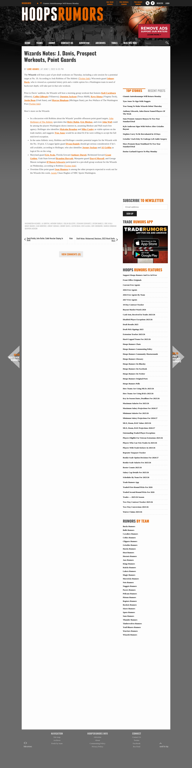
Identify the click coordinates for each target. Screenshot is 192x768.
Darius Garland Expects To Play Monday (140, 151)
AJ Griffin (106, 147)
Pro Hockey (138, 3)
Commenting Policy (97, 743)
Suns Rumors (128, 616)
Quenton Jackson (68, 96)
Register (160, 3)
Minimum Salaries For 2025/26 (136, 413)
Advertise (84, 43)
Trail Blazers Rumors (132, 627)
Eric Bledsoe (86, 122)
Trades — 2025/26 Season (133, 497)
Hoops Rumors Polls (131, 384)
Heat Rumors (128, 552)
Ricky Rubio (73, 122)
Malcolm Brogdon (68, 129)
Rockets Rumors (130, 605)
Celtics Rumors (129, 537)
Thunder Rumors (130, 620)
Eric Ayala (50, 155)
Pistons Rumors (129, 597)
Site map (57, 737)
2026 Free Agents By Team (134, 295)
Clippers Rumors (130, 541)
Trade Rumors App (131, 482)
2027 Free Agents (130, 300)
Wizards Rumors (130, 635)
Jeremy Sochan (89, 147)
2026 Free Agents (130, 290)
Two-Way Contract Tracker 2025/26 (138, 502)
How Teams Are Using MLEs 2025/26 (138, 388)
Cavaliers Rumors (130, 534)
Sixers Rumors (129, 608)
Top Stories (134, 90)
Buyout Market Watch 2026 (134, 310)
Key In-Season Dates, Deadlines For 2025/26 (141, 398)
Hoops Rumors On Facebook (135, 369)
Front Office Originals (132, 280)
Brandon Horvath (64, 158)
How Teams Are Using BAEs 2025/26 (138, 393)
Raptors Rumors (130, 601)
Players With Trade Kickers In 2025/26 (139, 448)
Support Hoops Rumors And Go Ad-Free (140, 275)
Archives (100, 43)
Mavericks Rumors (131, 579)
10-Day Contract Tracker (133, 305)
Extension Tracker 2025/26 (134, 334)
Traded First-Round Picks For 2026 (137, 487)
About (52, 43)
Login (167, 3)
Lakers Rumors (129, 571)
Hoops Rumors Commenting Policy (137, 349)
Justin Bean (29, 100)
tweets (54, 173)
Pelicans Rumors (130, 594)
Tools (114, 43)
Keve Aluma (97, 96)
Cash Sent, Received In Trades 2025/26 (139, 314)
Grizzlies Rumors (130, 545)
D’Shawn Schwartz (56, 162)
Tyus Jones (60, 133)
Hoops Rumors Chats (132, 344)
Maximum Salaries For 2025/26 (136, 403)
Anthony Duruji (79, 155)
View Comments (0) (71, 254)
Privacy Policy (97, 746)
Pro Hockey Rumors (176, 357)
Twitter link (84, 78)
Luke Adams (33, 69)
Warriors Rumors (130, 631)
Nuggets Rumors (130, 586)
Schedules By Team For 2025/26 (136, 477)
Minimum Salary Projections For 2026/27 (140, 418)
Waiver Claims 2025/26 (132, 512)
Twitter (136, 740)
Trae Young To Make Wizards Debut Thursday (142, 106)
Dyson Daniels (73, 144)
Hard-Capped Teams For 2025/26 (137, 339)
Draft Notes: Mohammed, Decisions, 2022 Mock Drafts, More (95, 239)
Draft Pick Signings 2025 (133, 329)
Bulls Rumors (128, 530)
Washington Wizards (32, 223)
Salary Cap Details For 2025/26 (136, 472)
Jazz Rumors (128, 560)
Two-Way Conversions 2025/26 (135, 507)
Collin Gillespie (40, 96)
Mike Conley (88, 129)
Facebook (136, 743)
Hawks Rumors (129, 549)
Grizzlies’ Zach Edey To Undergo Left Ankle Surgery (145, 139)
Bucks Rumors (129, 526)
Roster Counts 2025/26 (132, 467)
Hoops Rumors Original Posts (135, 379)
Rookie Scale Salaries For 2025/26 (137, 462)
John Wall (107, 122)
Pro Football (124, 3)
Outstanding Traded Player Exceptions (139, 433)
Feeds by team (57, 743)
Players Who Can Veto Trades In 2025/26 (140, 443)
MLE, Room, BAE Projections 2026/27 (139, 428)
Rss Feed (136, 746)
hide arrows (28, 745)
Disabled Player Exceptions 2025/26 (137, 319)
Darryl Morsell (97, 158)
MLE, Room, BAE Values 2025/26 (137, 423)
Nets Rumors (128, 582)
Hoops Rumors (30, 8)
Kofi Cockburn (108, 93)
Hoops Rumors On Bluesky (134, 364)
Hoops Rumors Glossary (133, 359)
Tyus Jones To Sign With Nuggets (137, 101)
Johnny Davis (65, 226)
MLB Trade (110, 3)
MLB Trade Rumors (14, 357)
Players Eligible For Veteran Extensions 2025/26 (143, 438)
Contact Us (67, 43)
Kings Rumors (129, 564)
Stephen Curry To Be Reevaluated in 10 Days (141, 134)
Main (71, 238)
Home (27, 43)
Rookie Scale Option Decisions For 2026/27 (141, 457)
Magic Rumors (129, 575)
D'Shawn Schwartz (84, 223)
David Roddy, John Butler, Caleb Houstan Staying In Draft (45, 239)
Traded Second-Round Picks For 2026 (138, 492)
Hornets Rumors (130, 556)
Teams (39, 43)
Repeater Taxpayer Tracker (134, 453)
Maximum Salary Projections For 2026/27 (140, 408)
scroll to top (164, 745)
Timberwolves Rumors (132, 623)
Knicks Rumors (129, 567)
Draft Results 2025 (130, 324)
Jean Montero (61, 169)
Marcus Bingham (60, 100)
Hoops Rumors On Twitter (134, 374)
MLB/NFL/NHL (130, 43)
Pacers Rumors (129, 590)
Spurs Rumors (129, 612)
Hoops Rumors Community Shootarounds (140, 354)
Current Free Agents (131, 285)
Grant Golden (30, 226)
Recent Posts (156, 90)
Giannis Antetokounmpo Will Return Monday (61, 3)
